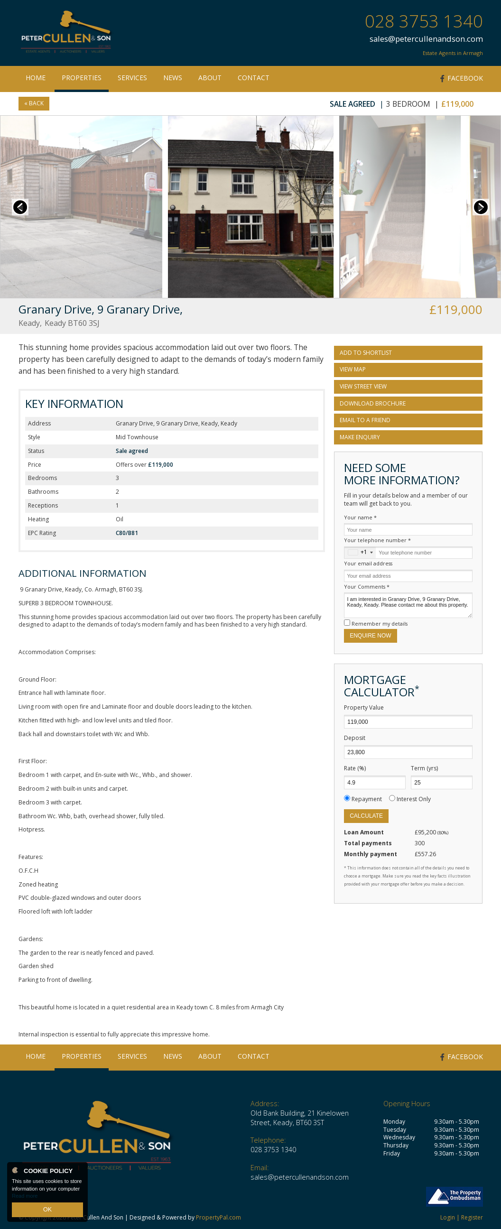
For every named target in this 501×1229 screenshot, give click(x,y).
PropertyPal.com (218, 1217)
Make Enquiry (360, 437)
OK (47, 1210)
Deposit (354, 738)
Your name (360, 517)
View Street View (363, 386)
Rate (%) (355, 768)
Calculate (366, 816)
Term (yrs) (424, 768)
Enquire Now (370, 635)
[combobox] (360, 552)
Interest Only (414, 799)
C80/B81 (127, 533)
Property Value (364, 708)
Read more (24, 1198)
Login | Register (461, 1217)
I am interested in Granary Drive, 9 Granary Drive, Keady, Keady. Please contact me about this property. (408, 605)
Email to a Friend (365, 420)
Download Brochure (373, 403)
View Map (353, 369)
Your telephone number (377, 540)
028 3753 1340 (424, 21)
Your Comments (367, 586)
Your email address (368, 563)
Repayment (367, 799)
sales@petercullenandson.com (426, 38)
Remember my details (380, 623)
